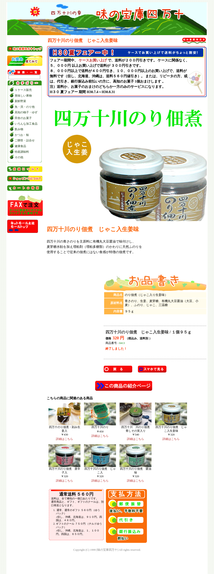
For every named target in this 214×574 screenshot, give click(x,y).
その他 (19, 157)
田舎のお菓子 (23, 118)
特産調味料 (22, 151)
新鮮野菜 (20, 101)
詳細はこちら (64, 439)
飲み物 (19, 129)
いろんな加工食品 (26, 123)
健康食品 (20, 146)
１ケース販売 (23, 90)
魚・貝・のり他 (25, 106)
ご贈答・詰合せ (25, 140)
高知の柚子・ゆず (26, 112)
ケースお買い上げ (93, 60)
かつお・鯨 (22, 135)
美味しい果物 (23, 95)
